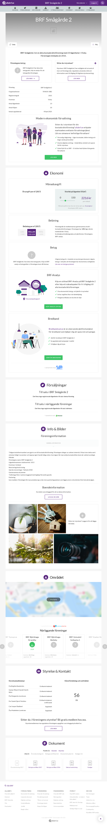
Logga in (94, 3)
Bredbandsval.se (56, 329)
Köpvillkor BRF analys (92, 812)
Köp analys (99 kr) (53, 306)
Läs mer (30, 78)
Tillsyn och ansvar (42, 800)
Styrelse (61, 751)
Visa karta (53, 599)
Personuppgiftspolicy (92, 806)
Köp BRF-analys (74, 794)
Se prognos (88, 206)
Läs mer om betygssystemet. (64, 264)
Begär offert (24, 809)
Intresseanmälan (59, 806)
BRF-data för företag (76, 802)
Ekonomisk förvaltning (27, 794)
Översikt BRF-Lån (59, 794)
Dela (12, 44)
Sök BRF (9, 786)
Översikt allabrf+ (10, 794)
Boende (54, 751)
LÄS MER (77, 78)
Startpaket (8, 806)
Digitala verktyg (26, 800)
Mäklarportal (73, 805)
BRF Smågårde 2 (53, 2)
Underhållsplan (25, 803)
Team (87, 797)
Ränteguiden (57, 797)
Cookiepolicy (90, 809)
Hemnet (7, 797)
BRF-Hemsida (9, 800)
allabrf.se (79, 127)
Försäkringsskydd (42, 797)
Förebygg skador (42, 803)
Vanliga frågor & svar (76, 808)
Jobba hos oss (90, 800)
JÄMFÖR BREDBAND (53, 357)
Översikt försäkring (43, 794)
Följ (95, 44)
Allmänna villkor (90, 803)
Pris (6, 803)
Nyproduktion (58, 803)
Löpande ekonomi (26, 797)
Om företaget (90, 794)
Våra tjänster (80, 3)
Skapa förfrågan (42, 806)
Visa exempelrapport (33, 299)
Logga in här (53, 497)
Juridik (23, 806)
